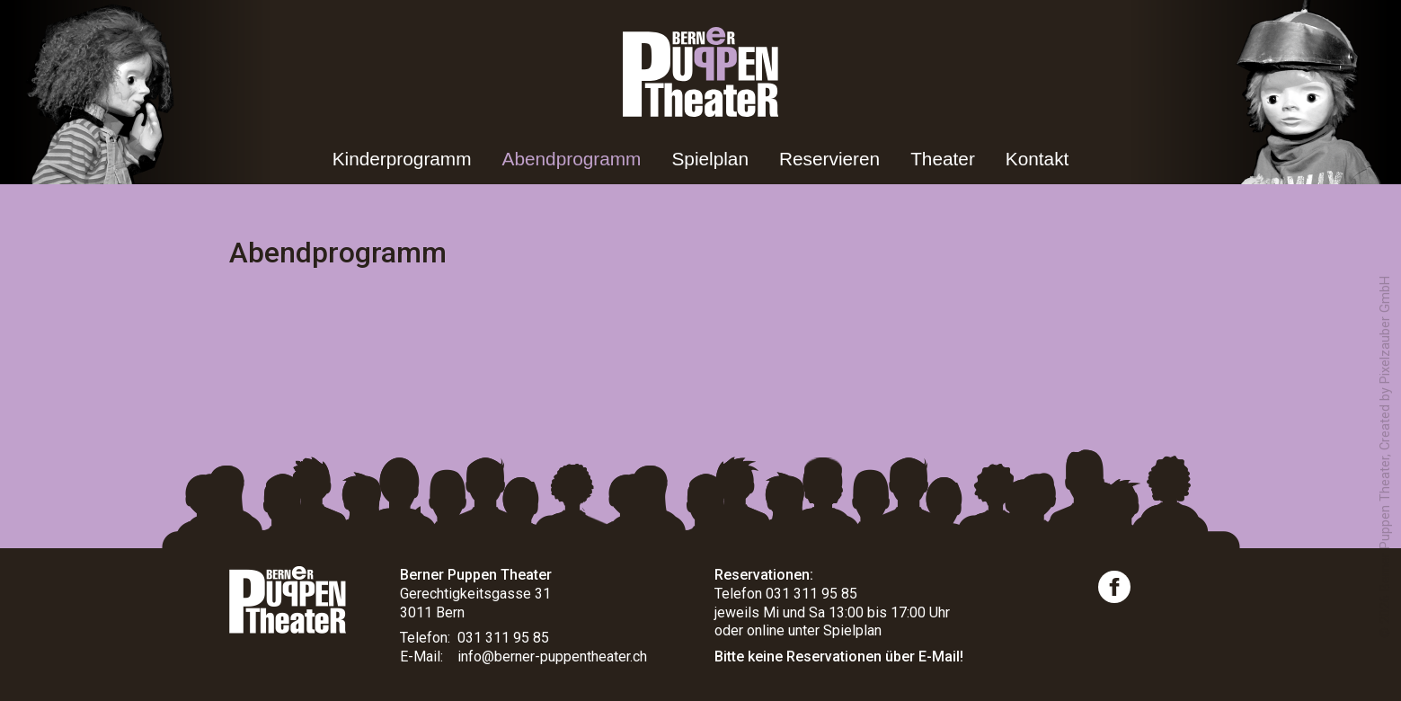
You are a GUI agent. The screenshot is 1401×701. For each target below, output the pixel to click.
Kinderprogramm (402, 158)
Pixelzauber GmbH (1385, 330)
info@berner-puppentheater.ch (552, 656)
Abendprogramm (572, 158)
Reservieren (829, 158)
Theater (942, 158)
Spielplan (710, 158)
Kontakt (1037, 158)
